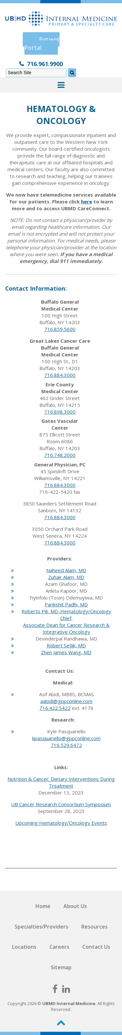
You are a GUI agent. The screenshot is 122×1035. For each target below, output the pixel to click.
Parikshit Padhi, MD (66, 604)
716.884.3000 (59, 375)
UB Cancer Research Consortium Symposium (61, 804)
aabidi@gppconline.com (66, 701)
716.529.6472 (66, 745)
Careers (59, 946)
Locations (24, 946)
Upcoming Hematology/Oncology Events (61, 823)
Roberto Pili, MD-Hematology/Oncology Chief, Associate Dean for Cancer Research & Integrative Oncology (66, 621)
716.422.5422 (55, 708)
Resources (94, 926)
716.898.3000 (59, 411)
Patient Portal (42, 43)
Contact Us (96, 946)
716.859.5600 (59, 329)
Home (42, 906)
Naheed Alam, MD (66, 570)
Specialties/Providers (41, 926)
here (86, 201)
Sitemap (61, 967)
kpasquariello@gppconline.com (66, 738)
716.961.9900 (45, 64)
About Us (75, 906)
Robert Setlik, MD (66, 645)
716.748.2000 (59, 455)
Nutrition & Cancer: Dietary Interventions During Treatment (61, 782)
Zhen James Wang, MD (66, 652)
